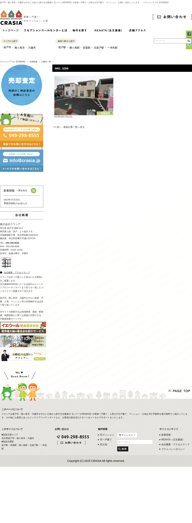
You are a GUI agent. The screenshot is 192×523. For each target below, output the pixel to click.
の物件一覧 (46, 62)
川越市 (32, 47)
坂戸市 (7, 47)
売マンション (107, 434)
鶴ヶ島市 (20, 47)
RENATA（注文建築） (173, 439)
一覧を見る (21, 190)
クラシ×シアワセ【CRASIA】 (13, 62)
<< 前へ (57, 127)
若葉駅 (86, 47)
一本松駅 (112, 47)
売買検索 (34, 62)
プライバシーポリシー (173, 449)
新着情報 (166, 434)
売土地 (103, 444)
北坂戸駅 (99, 47)
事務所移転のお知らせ (15, 203)
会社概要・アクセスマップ (17, 272)
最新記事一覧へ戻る (74, 127)
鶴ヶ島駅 (74, 47)
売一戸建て (106, 439)
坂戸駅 (62, 47)
